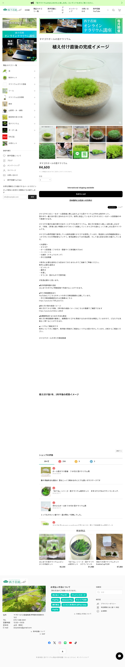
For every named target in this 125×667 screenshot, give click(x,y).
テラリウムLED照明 (16, 97)
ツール (11, 91)
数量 (40, 176)
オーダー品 (13, 130)
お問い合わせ (85, 10)
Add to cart (81, 194)
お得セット (13, 143)
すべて (46, 461)
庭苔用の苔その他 (16, 117)
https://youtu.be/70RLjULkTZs (51, 301)
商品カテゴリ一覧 (37, 10)
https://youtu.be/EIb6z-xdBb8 (51, 311)
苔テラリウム (14, 124)
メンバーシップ (73, 10)
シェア (120, 207)
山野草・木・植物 (16, 110)
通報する (119, 451)
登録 (32, 197)
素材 (10, 104)
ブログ (62, 10)
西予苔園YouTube (96, 10)
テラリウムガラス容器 (17, 84)
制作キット (13, 78)
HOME (27, 10)
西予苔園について (52, 10)
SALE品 (12, 137)
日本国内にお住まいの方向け (80, 200)
